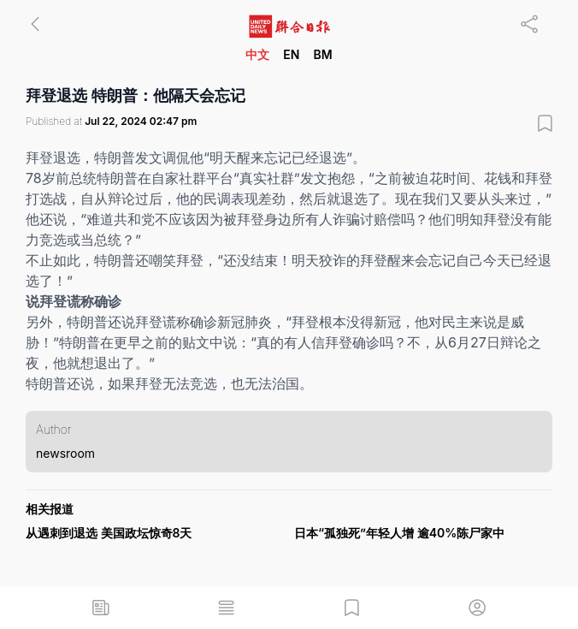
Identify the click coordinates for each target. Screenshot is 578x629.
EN (291, 54)
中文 (257, 54)
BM (322, 54)
